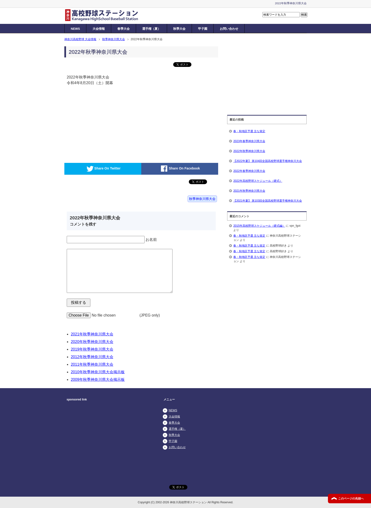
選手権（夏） (151, 28)
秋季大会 (179, 28)
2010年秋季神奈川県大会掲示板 (98, 372)
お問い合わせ (229, 28)
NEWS (75, 28)
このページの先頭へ (351, 498)
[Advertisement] (103, 128)
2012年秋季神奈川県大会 (92, 357)
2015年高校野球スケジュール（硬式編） (259, 225)
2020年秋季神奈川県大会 (92, 342)
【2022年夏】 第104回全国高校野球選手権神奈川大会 (267, 161)
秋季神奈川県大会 (202, 199)
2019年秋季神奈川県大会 (92, 349)
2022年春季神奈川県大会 (249, 171)
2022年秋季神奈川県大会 (249, 151)
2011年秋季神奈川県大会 (92, 364)
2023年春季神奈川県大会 (249, 141)
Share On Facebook (179, 168)
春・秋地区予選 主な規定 (249, 131)
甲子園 (202, 28)
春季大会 (123, 28)
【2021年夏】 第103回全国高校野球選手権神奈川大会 (267, 200)
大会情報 (99, 28)
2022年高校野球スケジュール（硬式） (257, 180)
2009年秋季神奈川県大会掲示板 (98, 380)
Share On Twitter (103, 168)
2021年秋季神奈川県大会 (92, 334)
